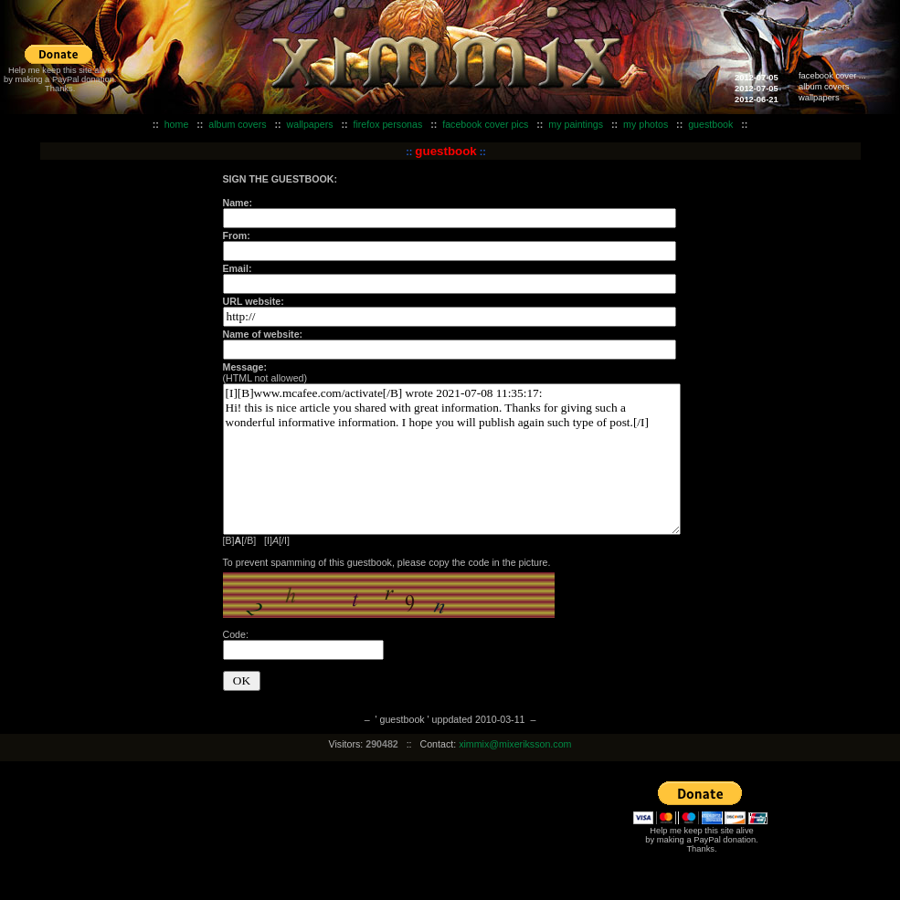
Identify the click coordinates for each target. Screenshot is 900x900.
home (176, 124)
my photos (645, 124)
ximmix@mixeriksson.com (515, 743)
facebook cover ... (832, 75)
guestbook (710, 124)
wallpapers (819, 97)
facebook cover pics (485, 124)
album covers (824, 86)
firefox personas (387, 124)
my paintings (575, 124)
